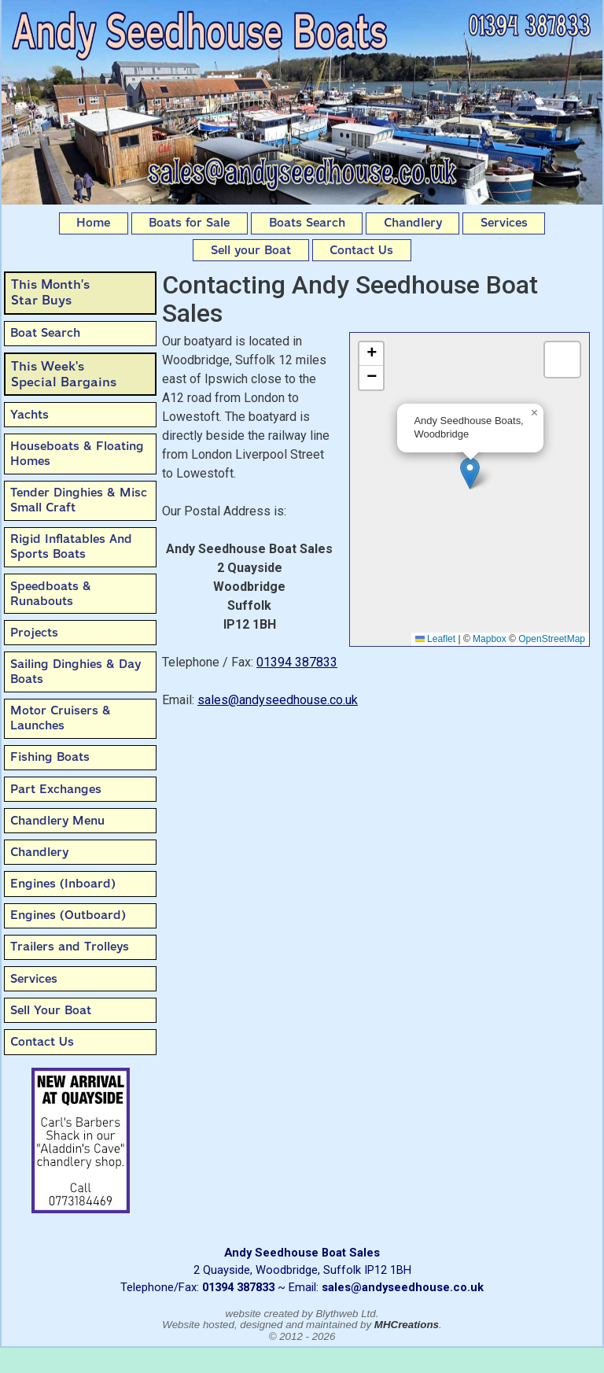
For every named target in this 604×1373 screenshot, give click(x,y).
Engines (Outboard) (68, 915)
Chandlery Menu (57, 821)
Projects (34, 633)
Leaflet (435, 638)
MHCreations (406, 1325)
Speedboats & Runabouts (50, 593)
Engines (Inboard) (63, 884)
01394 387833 (296, 662)
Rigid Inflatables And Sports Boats (71, 546)
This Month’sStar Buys (50, 292)
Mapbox (489, 638)
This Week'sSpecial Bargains (63, 374)
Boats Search (307, 223)
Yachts (29, 415)
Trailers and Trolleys (69, 946)
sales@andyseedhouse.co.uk (277, 699)
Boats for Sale (189, 223)
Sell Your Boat (50, 1010)
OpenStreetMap (551, 638)
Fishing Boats (50, 757)
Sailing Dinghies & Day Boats (75, 671)
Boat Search (45, 333)
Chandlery (413, 223)
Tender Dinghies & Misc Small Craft (78, 500)
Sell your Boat (251, 250)
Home (93, 223)
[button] (470, 473)
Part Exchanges (55, 789)
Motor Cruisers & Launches (60, 718)
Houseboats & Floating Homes (77, 453)
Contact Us (361, 250)
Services (504, 223)
